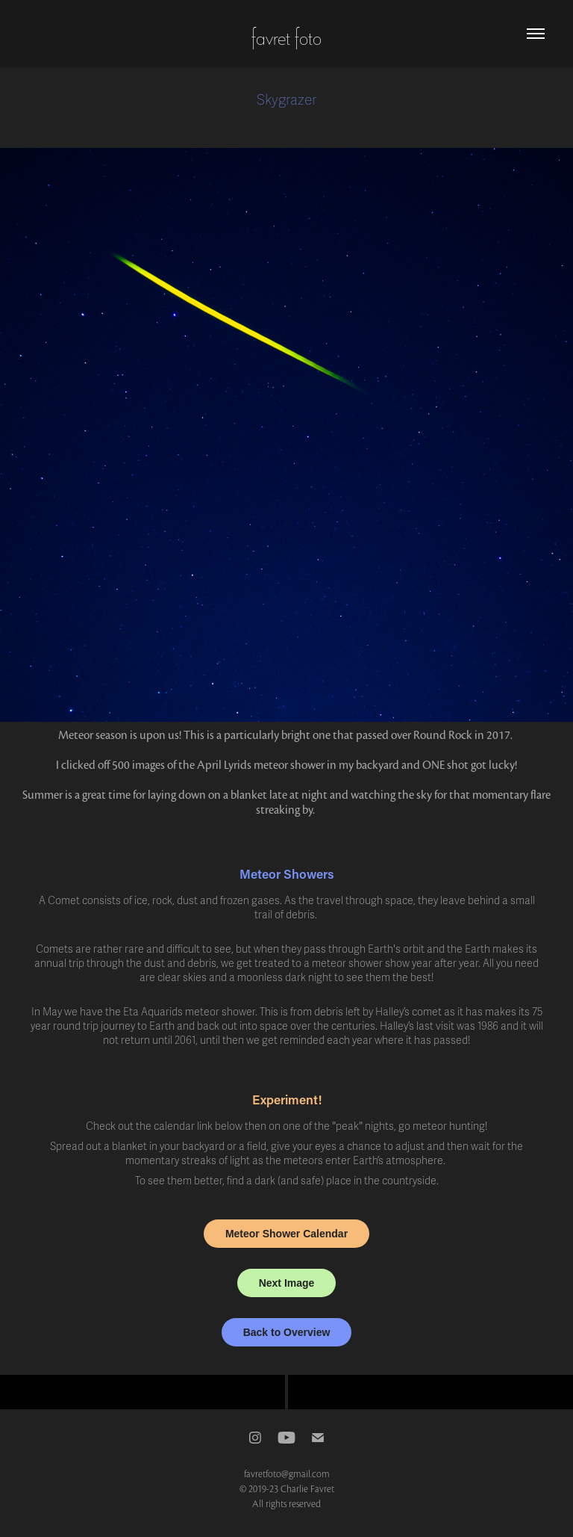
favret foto (286, 36)
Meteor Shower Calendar (286, 1234)
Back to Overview (287, 1332)
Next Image (287, 1283)
